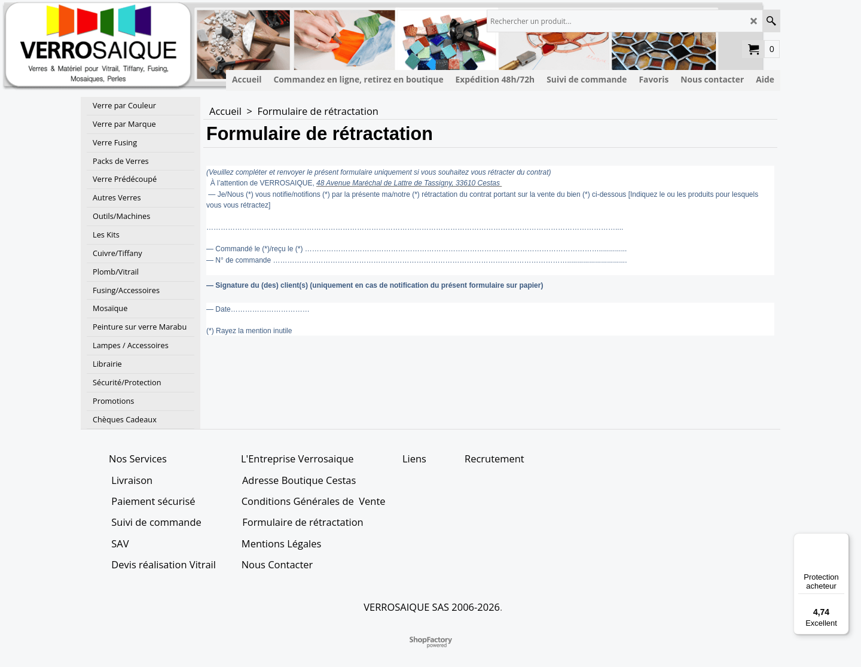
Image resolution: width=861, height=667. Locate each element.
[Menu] (842, 540)
